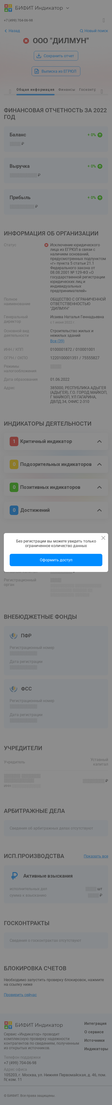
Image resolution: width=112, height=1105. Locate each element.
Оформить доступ (56, 560)
